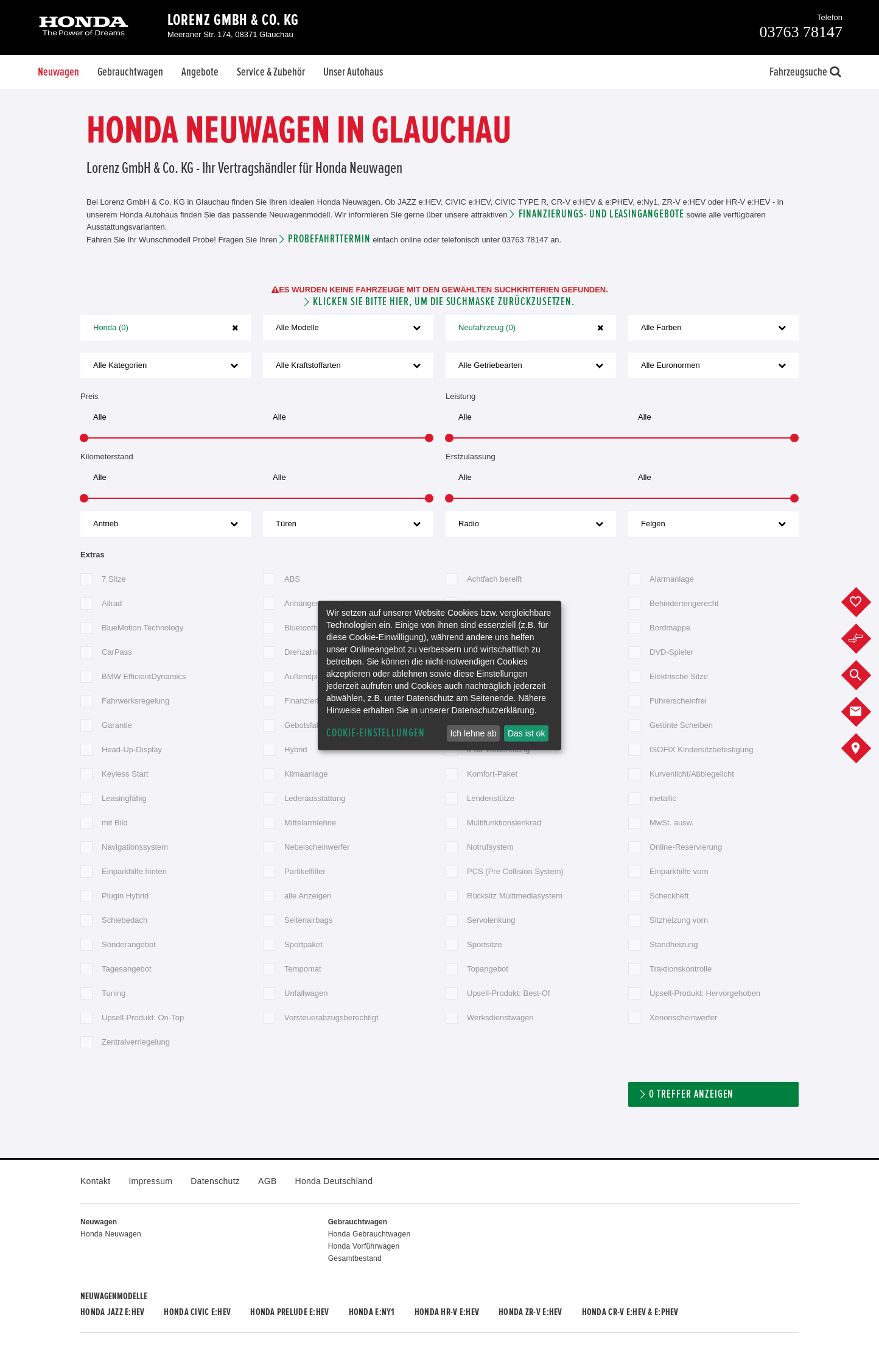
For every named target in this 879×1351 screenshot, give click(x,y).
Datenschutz (215, 1181)
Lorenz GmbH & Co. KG (233, 20)
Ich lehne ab (473, 733)
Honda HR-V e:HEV (447, 1312)
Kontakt (95, 1181)
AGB (267, 1181)
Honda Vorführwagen (364, 1246)
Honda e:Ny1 (372, 1312)
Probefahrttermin (329, 239)
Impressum (150, 1181)
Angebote (200, 72)
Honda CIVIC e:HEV (197, 1312)
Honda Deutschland (334, 1181)
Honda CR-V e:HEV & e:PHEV (630, 1312)
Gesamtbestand (355, 1258)
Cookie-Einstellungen (375, 733)
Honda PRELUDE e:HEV (289, 1312)
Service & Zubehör (271, 72)
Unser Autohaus (353, 72)
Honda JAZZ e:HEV (112, 1312)
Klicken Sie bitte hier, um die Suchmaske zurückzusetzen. (444, 302)
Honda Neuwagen (110, 1234)
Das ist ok (526, 733)
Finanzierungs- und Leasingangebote (601, 214)
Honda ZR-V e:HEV (530, 1312)
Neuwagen (58, 72)
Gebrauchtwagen (130, 72)
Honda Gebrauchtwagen (369, 1234)
